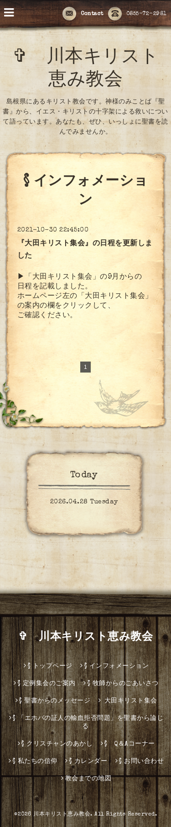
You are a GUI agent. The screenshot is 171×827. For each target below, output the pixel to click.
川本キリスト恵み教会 (61, 814)
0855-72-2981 (137, 14)
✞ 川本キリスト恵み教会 (91, 637)
